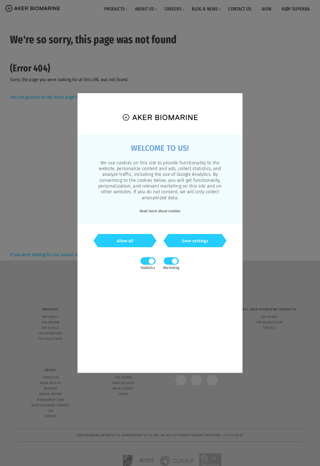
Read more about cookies (160, 211)
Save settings (195, 241)
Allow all (125, 241)
